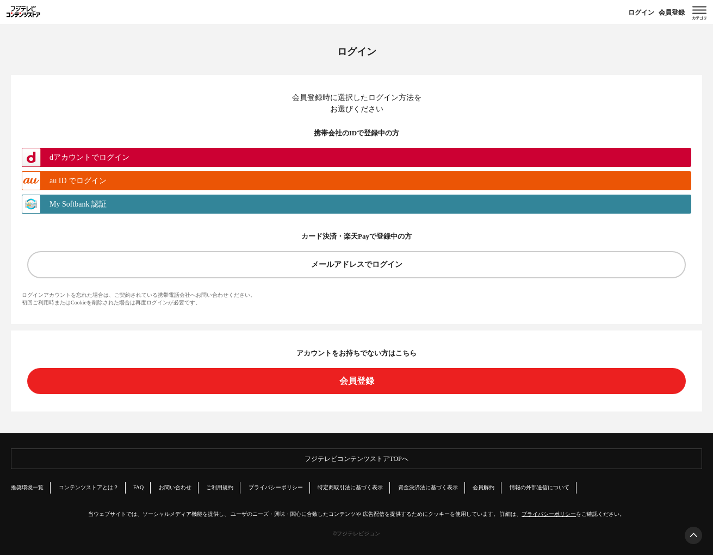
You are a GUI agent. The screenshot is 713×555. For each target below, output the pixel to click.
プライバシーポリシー (276, 487)
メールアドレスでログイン (356, 264)
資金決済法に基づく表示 (428, 487)
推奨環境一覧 (27, 487)
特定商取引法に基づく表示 (350, 487)
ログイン (641, 12)
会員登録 (672, 12)
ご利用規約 (219, 487)
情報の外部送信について (539, 487)
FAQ (138, 487)
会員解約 (483, 487)
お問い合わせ (175, 487)
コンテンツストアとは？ (89, 487)
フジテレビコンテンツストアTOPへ (356, 459)
